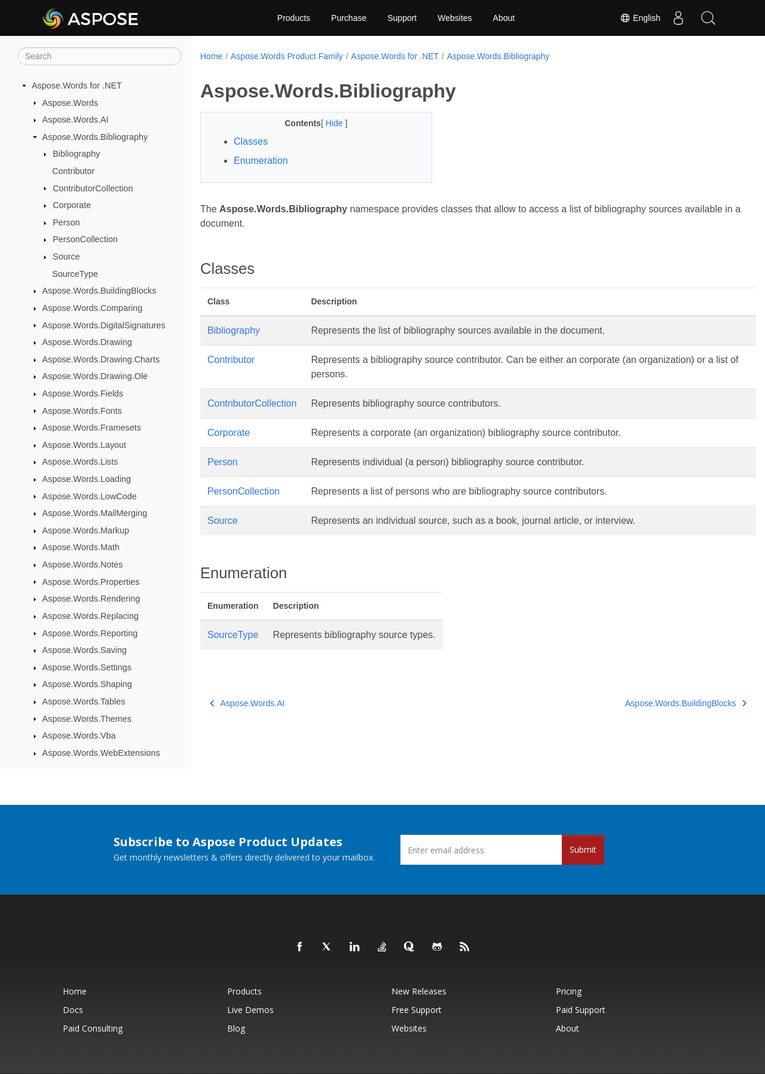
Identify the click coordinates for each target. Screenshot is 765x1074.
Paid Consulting (93, 1028)
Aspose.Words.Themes (86, 719)
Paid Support (580, 1009)
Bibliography (76, 153)
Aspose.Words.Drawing (87, 342)
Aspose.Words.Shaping (87, 684)
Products (293, 18)
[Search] (99, 56)
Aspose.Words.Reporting (90, 633)
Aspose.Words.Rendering (91, 598)
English (640, 18)
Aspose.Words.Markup (85, 530)
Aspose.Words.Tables (84, 701)
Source (66, 256)
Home (211, 56)
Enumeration (261, 160)
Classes (251, 141)
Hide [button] (327, 123)
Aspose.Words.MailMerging (95, 513)
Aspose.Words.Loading (86, 479)
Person (66, 222)
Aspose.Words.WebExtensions (101, 753)
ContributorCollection (93, 188)
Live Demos (250, 1009)
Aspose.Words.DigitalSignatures (104, 325)
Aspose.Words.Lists (80, 461)
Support (402, 18)
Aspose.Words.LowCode (89, 496)
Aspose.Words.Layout (84, 445)
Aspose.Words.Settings (86, 667)
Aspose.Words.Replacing (90, 616)
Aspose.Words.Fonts (82, 411)
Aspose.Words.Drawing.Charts (101, 359)
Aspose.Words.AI (75, 119)
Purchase (348, 18)
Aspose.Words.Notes (82, 564)
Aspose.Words (70, 103)
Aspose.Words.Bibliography (95, 137)
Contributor (73, 171)
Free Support (416, 1009)
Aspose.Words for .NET (77, 85)
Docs (73, 1009)
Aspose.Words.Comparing (92, 308)
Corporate (72, 205)
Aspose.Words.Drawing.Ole (95, 376)
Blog (236, 1028)
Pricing (569, 991)
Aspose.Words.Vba (79, 735)
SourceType (75, 274)
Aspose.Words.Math (81, 547)
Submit (583, 849)
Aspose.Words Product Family (287, 56)
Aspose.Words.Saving (84, 650)
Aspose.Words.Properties (91, 582)
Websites (454, 18)
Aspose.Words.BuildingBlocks (99, 290)
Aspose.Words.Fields (83, 393)
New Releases (418, 991)
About (504, 18)
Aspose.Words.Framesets (91, 427)
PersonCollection (85, 239)
